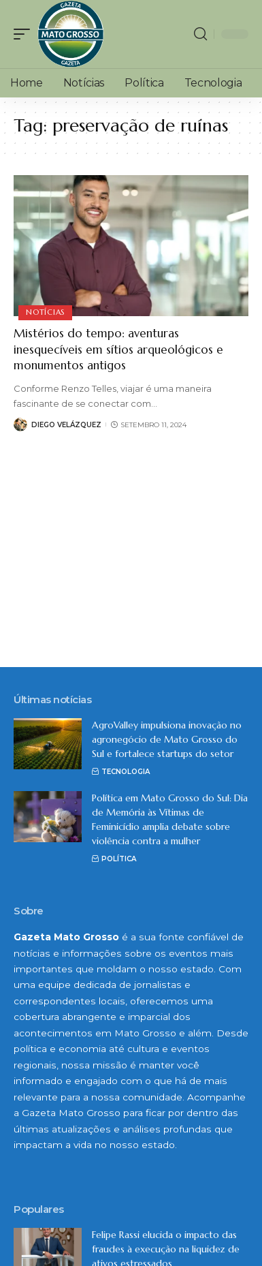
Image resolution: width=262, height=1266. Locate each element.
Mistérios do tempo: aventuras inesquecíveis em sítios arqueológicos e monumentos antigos (118, 349)
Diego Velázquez (66, 424)
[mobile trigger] (25, 34)
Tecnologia (125, 771)
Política (118, 858)
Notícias (45, 312)
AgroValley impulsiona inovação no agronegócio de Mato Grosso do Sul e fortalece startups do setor (167, 739)
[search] (200, 34)
